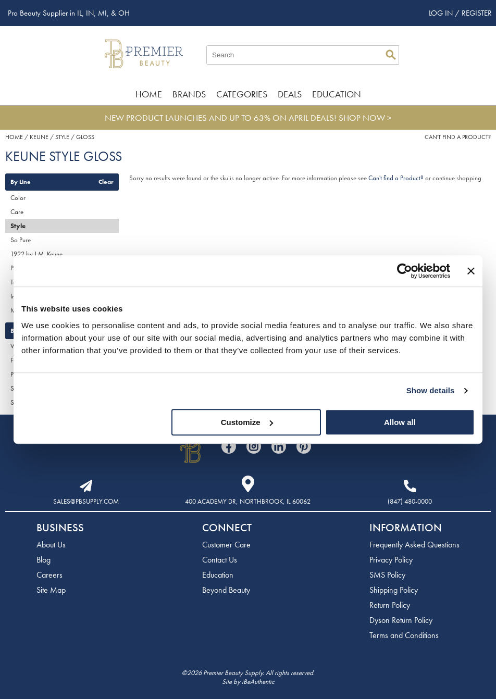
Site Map (51, 589)
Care (16, 211)
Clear (106, 182)
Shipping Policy (393, 589)
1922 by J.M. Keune (36, 253)
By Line (20, 182)
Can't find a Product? (458, 137)
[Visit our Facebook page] (228, 446)
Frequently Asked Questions (414, 544)
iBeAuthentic (258, 681)
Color (18, 197)
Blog (43, 559)
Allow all (400, 422)
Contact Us (219, 559)
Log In (442, 13)
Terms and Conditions (404, 635)
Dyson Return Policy (400, 620)
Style (18, 225)
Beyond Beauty (226, 589)
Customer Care (226, 544)
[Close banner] (471, 270)
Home (148, 94)
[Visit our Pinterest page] (303, 446)
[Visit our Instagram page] (253, 446)
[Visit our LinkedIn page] (278, 446)
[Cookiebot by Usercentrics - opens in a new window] (404, 271)
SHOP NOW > (365, 117)
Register (477, 13)
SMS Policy (387, 574)
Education (336, 94)
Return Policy (389, 605)
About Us (51, 544)
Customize (247, 422)
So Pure (20, 239)
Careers (49, 574)
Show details (430, 390)
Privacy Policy (391, 559)
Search (391, 54)
